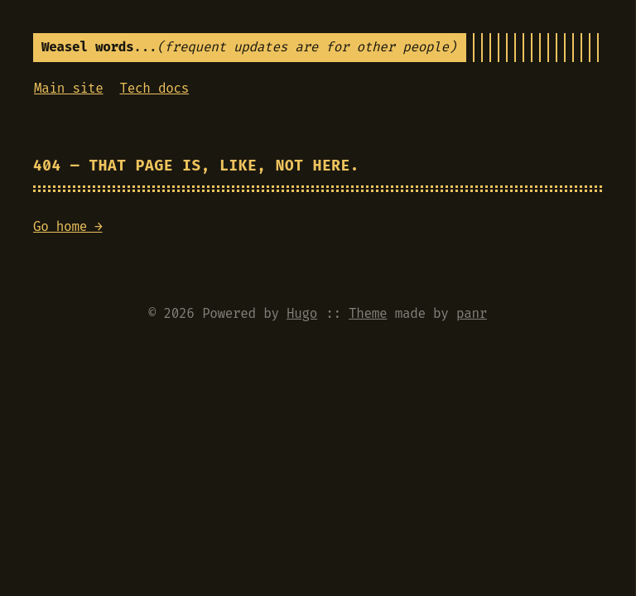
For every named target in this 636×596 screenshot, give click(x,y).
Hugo (302, 313)
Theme (368, 313)
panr (471, 313)
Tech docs (155, 88)
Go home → (68, 226)
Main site (69, 88)
